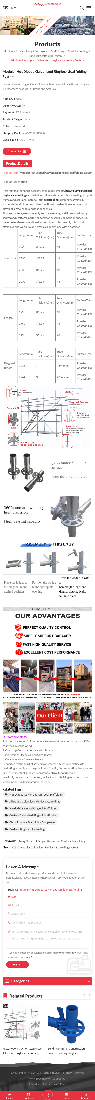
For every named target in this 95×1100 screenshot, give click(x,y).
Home (9, 51)
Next (90, 995)
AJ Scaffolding (57, 1083)
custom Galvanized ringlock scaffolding (33, 815)
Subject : (45, 893)
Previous (84, 995)
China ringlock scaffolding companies (32, 822)
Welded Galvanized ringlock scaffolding (33, 808)
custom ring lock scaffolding (27, 829)
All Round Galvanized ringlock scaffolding (34, 801)
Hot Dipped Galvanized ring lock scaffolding (36, 794)
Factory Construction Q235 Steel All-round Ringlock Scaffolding (22, 1051)
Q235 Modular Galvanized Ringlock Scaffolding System (45, 847)
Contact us (17, 151)
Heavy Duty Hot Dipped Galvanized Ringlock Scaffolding (51, 841)
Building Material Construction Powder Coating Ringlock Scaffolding (66, 1051)
